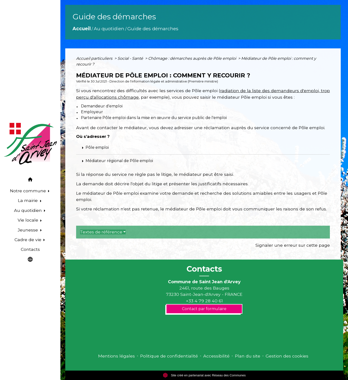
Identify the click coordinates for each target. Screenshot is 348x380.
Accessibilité (216, 355)
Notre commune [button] (28, 190)
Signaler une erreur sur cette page (292, 245)
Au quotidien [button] (28, 210)
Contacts (204, 269)
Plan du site (247, 355)
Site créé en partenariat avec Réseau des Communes (204, 375)
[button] (30, 180)
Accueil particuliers (94, 58)
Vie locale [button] (28, 220)
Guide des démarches (152, 28)
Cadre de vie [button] (28, 239)
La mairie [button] (28, 200)
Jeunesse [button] (28, 229)
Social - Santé (130, 58)
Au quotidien (109, 28)
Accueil (81, 28)
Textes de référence (101, 232)
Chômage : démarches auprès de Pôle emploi (192, 58)
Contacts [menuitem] (30, 249)
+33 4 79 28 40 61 (204, 300)
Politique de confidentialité (169, 355)
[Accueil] (30, 144)
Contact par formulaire (204, 308)
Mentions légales (116, 355)
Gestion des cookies (287, 355)
